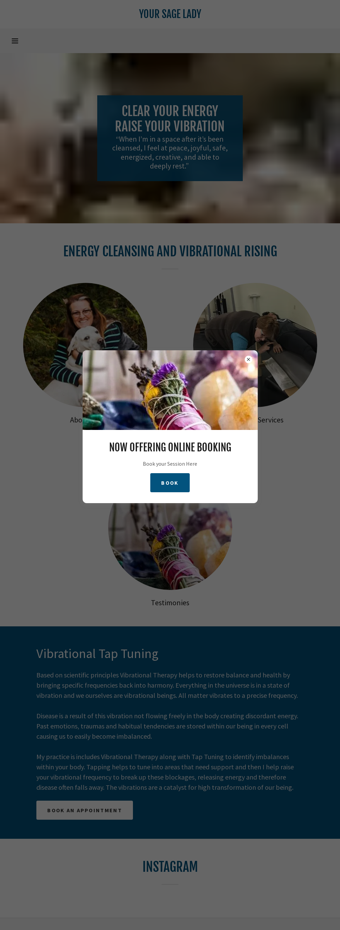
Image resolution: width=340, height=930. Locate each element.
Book (169, 482)
